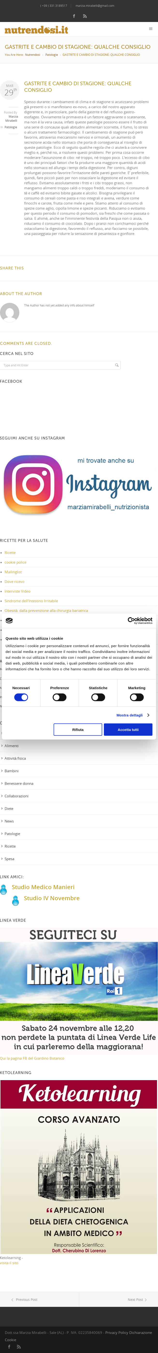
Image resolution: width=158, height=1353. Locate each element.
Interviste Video (17, 591)
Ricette (10, 552)
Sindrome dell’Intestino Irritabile (31, 600)
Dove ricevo (14, 581)
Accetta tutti (128, 730)
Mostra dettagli (129, 715)
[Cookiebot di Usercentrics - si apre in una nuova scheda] (131, 620)
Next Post (138, 1299)
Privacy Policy (116, 1332)
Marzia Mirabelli (11, 118)
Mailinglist (13, 571)
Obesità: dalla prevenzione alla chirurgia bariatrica (46, 610)
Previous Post (23, 1299)
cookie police (15, 562)
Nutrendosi (32, 55)
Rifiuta (78, 730)
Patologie (51, 55)
